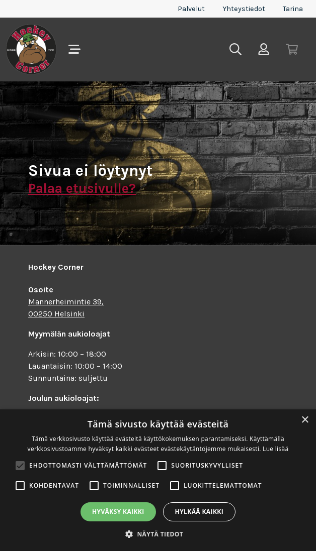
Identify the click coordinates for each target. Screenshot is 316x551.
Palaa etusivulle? (82, 188)
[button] (158, 534)
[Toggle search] (235, 49)
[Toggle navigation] (74, 49)
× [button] (304, 420)
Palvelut (191, 9)
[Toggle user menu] (264, 49)
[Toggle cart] (292, 49)
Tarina (293, 9)
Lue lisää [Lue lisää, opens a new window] (275, 449)
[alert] (158, 480)
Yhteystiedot (243, 9)
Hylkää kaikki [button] (199, 511)
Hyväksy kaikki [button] (118, 511)
